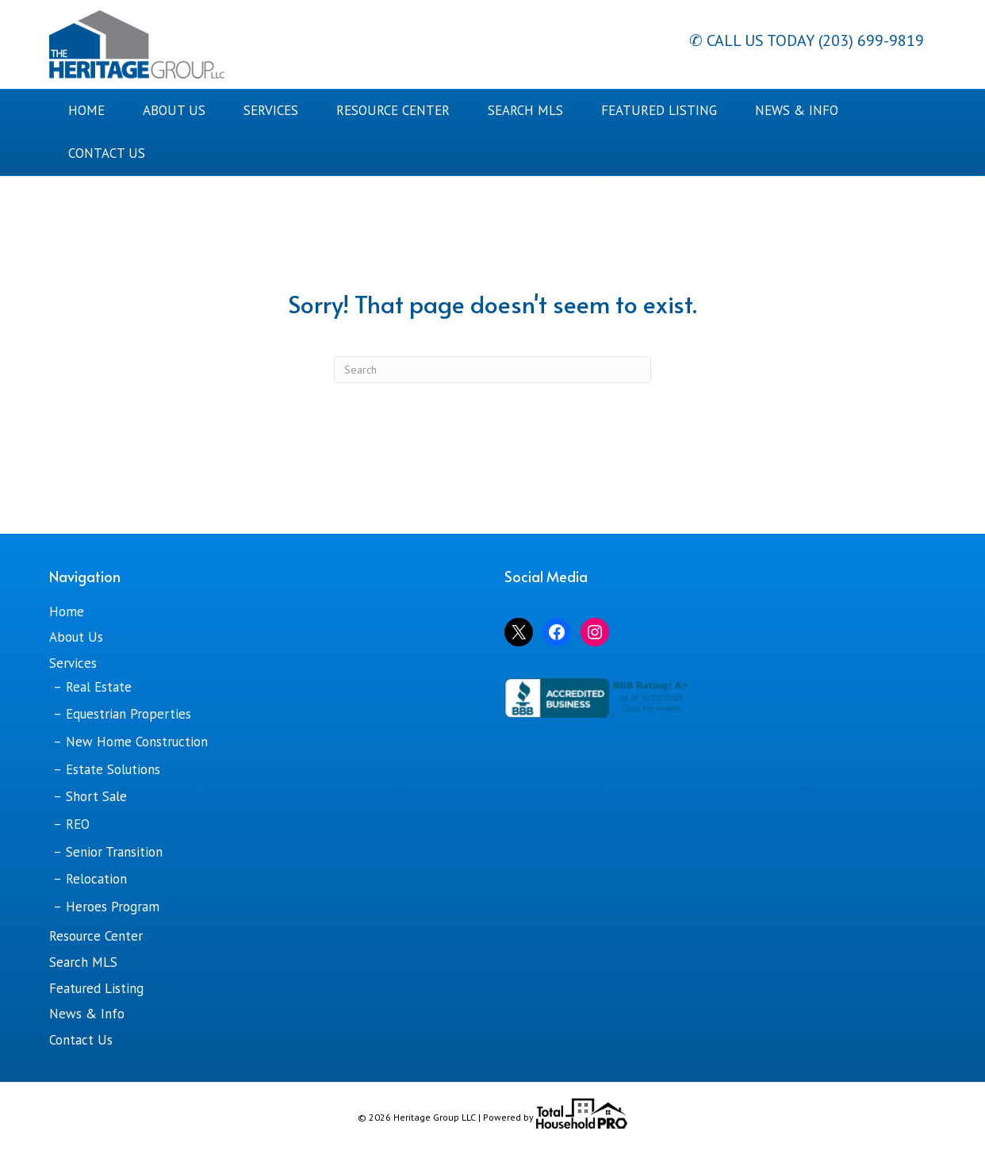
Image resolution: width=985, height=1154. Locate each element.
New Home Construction (137, 741)
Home (86, 110)
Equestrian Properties (128, 714)
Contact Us (106, 153)
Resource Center (393, 110)
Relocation (96, 879)
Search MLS (525, 110)
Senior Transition (114, 852)
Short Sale (96, 796)
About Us (174, 110)
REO (78, 824)
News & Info (796, 110)
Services (270, 110)
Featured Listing (659, 110)
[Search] (492, 369)
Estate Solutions (113, 769)
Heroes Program (112, 906)
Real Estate (99, 687)
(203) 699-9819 (869, 40)
